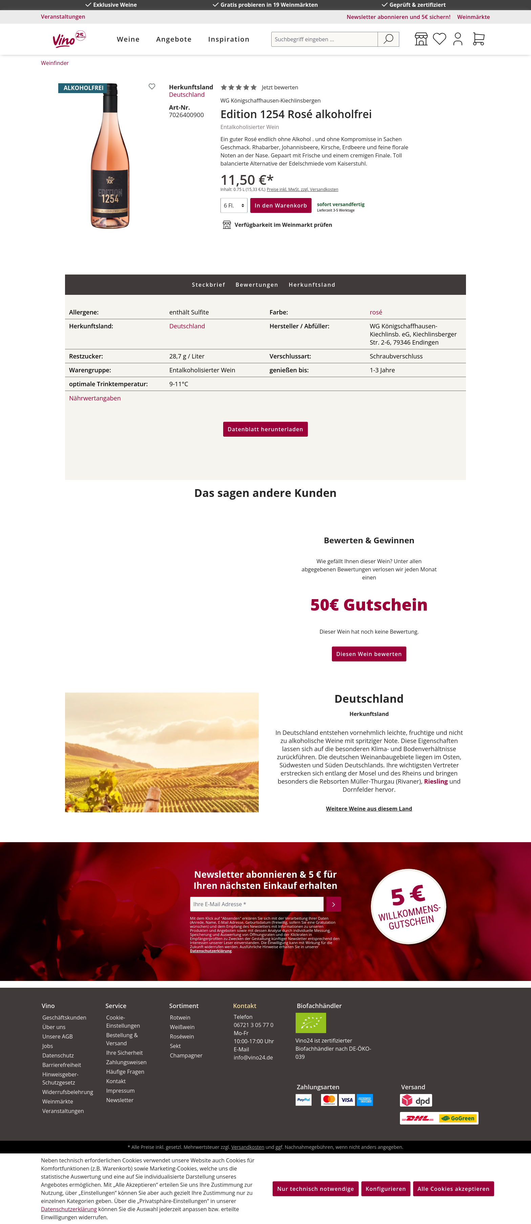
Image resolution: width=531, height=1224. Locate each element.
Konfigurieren (386, 1189)
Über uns (53, 1027)
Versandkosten (247, 1147)
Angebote (174, 39)
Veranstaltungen (63, 16)
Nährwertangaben (95, 398)
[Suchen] (388, 39)
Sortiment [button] (184, 1006)
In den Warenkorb (281, 205)
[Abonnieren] (333, 904)
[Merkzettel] (439, 39)
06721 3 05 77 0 (253, 1025)
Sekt (175, 1046)
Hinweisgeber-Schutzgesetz (60, 1078)
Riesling (436, 781)
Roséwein (182, 1036)
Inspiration (229, 39)
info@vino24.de (253, 1057)
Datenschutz (58, 1055)
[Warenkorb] (479, 39)
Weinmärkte (473, 17)
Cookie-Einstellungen (123, 1021)
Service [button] (115, 1006)
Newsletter (119, 1100)
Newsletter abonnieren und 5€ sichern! (399, 17)
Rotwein (180, 1017)
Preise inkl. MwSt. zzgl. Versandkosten (302, 189)
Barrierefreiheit (61, 1065)
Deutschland (187, 94)
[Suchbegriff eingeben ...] (324, 39)
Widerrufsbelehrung (66, 1092)
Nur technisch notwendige (315, 1189)
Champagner (186, 1055)
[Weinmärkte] (421, 39)
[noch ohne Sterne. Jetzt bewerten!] (260, 87)
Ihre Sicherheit (124, 1052)
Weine (128, 39)
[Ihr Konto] (458, 39)
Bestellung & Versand (122, 1039)
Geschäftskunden (64, 1017)
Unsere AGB (57, 1036)
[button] (257, 1000)
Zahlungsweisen (126, 1062)
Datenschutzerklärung (211, 950)
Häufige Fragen (125, 1071)
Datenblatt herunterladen (265, 429)
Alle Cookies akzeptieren (454, 1189)
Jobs (47, 1046)
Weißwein (182, 1027)
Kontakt (116, 1081)
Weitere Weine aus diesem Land (369, 808)
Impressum (120, 1090)
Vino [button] (48, 1006)
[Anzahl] (234, 205)
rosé (376, 312)
